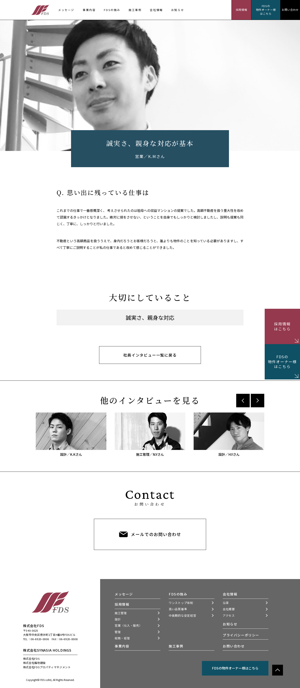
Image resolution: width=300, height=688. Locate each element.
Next (257, 400)
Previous (243, 400)
